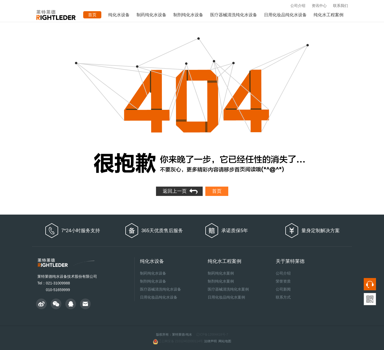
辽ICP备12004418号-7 (212, 334)
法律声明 (210, 341)
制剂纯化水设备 (188, 15)
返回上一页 (175, 191)
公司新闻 (283, 289)
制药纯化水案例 (221, 273)
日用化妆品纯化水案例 (226, 297)
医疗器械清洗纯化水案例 (228, 289)
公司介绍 (297, 5)
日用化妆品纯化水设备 (285, 15)
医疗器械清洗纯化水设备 (233, 15)
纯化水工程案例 (328, 15)
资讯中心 (319, 5)
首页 (217, 191)
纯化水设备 (119, 15)
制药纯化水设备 (151, 15)
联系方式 (283, 297)
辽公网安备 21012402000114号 (178, 341)
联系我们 (340, 5)
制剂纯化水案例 (221, 281)
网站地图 (224, 341)
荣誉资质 (283, 281)
